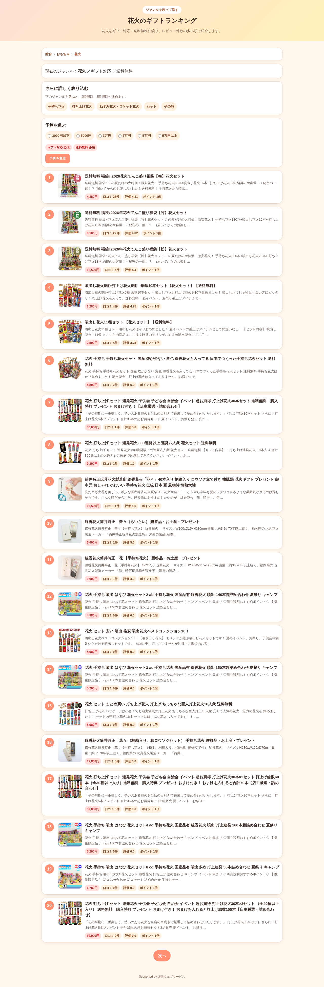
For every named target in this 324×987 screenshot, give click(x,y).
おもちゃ (63, 54)
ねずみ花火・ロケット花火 (119, 106)
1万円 (104, 136)
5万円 (144, 136)
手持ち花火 (56, 106)
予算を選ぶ (55, 125)
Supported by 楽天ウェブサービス (162, 976)
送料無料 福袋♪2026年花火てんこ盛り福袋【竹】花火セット (136, 212)
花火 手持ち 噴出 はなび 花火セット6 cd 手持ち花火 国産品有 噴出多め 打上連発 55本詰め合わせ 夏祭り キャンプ (182, 867)
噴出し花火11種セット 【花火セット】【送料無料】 (129, 322)
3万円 (124, 136)
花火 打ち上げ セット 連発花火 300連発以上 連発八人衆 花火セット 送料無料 (150, 443)
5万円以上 (167, 136)
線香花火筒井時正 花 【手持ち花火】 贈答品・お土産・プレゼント (143, 558)
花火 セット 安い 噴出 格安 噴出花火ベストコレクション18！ (137, 631)
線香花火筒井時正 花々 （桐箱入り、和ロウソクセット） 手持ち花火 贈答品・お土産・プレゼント (170, 740)
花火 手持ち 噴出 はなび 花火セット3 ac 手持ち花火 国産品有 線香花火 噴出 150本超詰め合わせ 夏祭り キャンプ (181, 667)
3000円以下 (58, 136)
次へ (162, 956)
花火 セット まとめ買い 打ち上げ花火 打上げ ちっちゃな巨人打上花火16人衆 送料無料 (158, 704)
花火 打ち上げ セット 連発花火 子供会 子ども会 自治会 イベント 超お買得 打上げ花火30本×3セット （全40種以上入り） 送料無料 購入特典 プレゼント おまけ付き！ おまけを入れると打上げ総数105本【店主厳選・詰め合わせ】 (182, 909)
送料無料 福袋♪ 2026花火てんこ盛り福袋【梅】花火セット (135, 176)
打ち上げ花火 (82, 106)
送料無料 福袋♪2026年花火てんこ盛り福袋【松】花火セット (136, 249)
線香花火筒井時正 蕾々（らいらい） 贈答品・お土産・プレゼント (142, 521)
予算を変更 (57, 158)
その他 (169, 106)
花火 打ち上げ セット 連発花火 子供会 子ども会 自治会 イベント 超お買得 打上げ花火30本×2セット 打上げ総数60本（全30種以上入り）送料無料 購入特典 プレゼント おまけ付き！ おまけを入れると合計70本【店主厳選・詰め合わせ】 (182, 782)
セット (151, 106)
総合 (48, 54)
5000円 (83, 136)
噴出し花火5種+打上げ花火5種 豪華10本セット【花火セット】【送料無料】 (151, 285)
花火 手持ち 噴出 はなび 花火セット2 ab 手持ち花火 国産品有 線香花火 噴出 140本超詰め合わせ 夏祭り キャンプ (181, 594)
